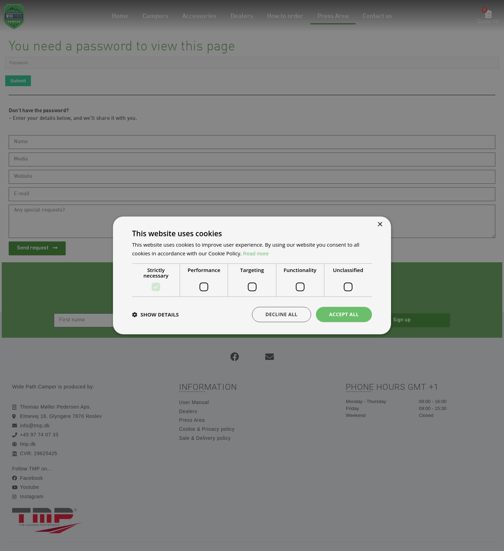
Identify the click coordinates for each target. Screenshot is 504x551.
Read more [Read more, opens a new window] (256, 253)
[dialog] (252, 275)
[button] (155, 314)
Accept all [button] (344, 314)
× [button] (379, 224)
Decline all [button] (281, 314)
